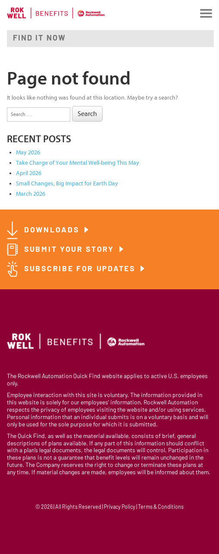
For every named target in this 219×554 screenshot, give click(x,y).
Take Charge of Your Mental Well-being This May (77, 162)
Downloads (53, 230)
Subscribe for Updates (81, 269)
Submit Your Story (70, 250)
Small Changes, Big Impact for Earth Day (67, 183)
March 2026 (30, 193)
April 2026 (28, 173)
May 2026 (28, 152)
